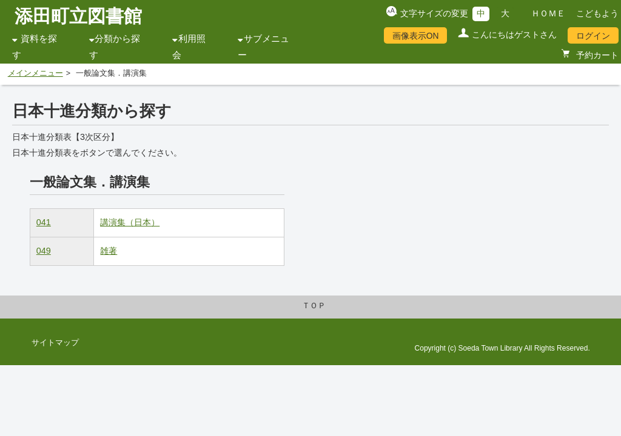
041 (43, 222)
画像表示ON (415, 36)
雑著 (108, 251)
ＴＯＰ (314, 306)
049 (43, 251)
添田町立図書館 (78, 16)
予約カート (596, 55)
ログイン (593, 36)
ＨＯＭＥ (548, 13)
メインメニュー (35, 73)
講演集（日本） (129, 222)
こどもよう (597, 13)
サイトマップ (55, 343)
